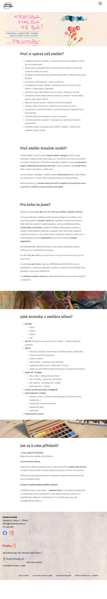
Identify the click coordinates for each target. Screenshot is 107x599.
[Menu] (100, 3)
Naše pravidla (24, 595)
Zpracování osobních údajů (42, 595)
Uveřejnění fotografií (63, 595)
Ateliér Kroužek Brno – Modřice (86, 595)
